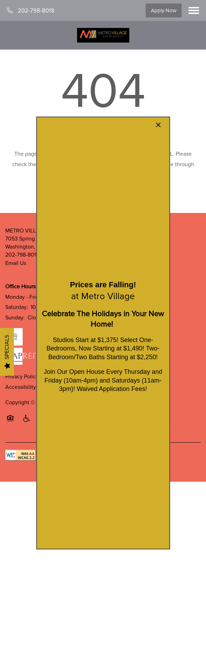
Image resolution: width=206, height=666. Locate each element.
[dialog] (103, 333)
